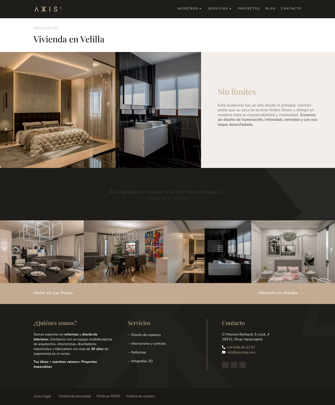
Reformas (138, 352)
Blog (271, 8)
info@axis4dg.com (241, 352)
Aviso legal (42, 396)
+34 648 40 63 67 (240, 347)
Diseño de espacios (146, 334)
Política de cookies (140, 396)
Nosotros (188, 8)
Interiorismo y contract (148, 343)
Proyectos (249, 8)
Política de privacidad (75, 396)
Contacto (291, 8)
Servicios (218, 8)
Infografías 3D (142, 361)
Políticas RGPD (108, 396)
